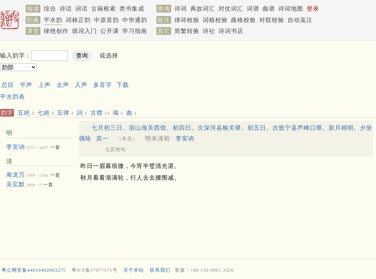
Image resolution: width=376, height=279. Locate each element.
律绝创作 (56, 31)
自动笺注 (300, 20)
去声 (63, 85)
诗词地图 (290, 8)
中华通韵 (134, 20)
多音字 (102, 85)
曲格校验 (243, 20)
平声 (26, 85)
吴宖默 (15, 184)
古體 (100, 113)
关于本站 (133, 270)
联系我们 (160, 270)
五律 (65, 113)
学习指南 (134, 31)
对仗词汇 (230, 8)
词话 (81, 8)
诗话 (65, 8)
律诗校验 (186, 20)
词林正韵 (78, 20)
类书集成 (131, 8)
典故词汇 (202, 8)
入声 (81, 85)
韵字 (7, 113)
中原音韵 (106, 20)
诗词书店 (230, 31)
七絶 (45, 113)
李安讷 (15, 147)
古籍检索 (103, 8)
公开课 (109, 31)
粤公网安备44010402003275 (33, 270)
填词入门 (84, 31)
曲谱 (269, 8)
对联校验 (271, 20)
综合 (50, 8)
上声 (44, 85)
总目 (7, 85)
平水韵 (53, 20)
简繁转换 (186, 31)
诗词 (180, 8)
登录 (313, 8)
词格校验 (215, 20)
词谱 (253, 8)
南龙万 (15, 175)
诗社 (209, 31)
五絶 (26, 113)
